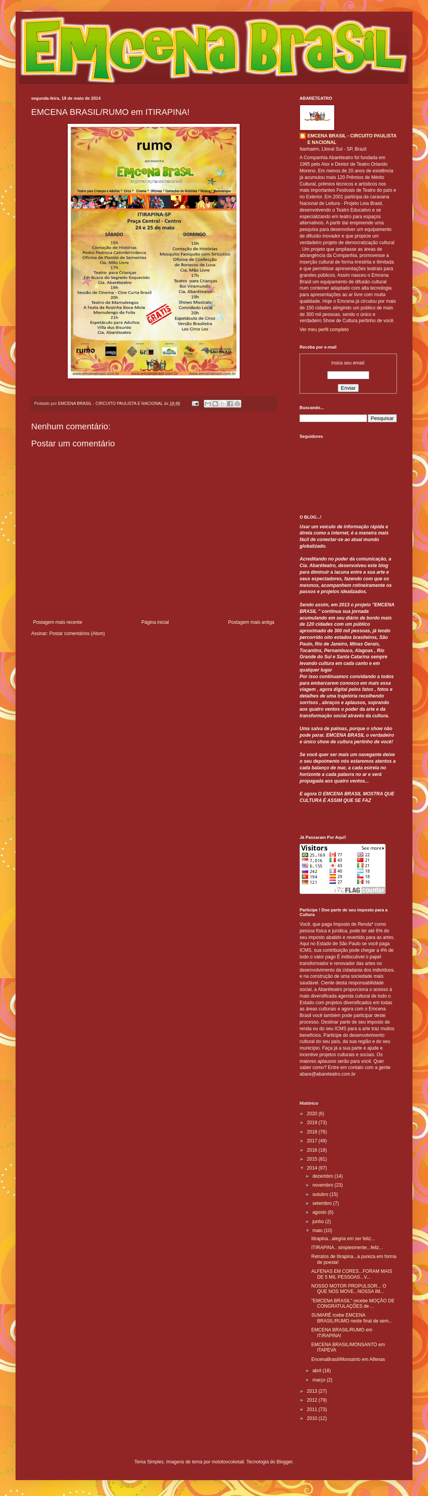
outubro (321, 1194)
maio (318, 1230)
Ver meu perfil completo (324, 329)
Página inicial (155, 622)
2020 (313, 1113)
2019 (313, 1122)
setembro (322, 1203)
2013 (313, 1391)
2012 (313, 1400)
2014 (313, 1168)
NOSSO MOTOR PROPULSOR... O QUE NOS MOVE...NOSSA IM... (348, 1288)
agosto (320, 1212)
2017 (313, 1141)
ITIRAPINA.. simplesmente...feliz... (347, 1247)
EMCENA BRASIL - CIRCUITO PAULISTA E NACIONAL (351, 139)
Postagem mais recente (57, 622)
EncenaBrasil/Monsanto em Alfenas (348, 1359)
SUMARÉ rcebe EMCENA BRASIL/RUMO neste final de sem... (351, 1317)
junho (318, 1221)
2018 (313, 1132)
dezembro (323, 1176)
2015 (313, 1159)
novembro (323, 1185)
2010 (313, 1418)
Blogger (285, 1462)
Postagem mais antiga (251, 622)
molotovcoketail (228, 1462)
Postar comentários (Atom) (77, 633)
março (319, 1380)
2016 (313, 1150)
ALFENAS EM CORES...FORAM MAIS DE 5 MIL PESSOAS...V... (351, 1274)
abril (317, 1370)
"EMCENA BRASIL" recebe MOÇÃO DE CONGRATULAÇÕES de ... (353, 1303)
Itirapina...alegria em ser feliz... (343, 1238)
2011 (313, 1409)
